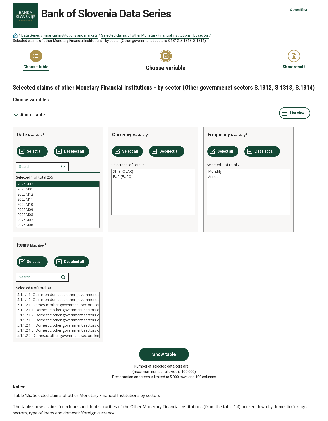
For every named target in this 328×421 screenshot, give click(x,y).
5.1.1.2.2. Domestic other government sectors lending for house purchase (57, 335)
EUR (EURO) (153, 176)
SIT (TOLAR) (153, 171)
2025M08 (57, 214)
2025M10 (57, 204)
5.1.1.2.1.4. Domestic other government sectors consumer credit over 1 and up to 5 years (57, 325)
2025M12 (57, 194)
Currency (121, 135)
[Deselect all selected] (71, 151)
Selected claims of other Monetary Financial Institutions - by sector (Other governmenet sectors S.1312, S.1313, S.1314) (109, 41)
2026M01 (57, 189)
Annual (248, 176)
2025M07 (57, 219)
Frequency (219, 135)
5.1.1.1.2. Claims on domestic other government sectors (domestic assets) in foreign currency (57, 299)
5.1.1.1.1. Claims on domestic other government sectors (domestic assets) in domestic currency (57, 294)
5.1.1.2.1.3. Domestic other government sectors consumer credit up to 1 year (57, 320)
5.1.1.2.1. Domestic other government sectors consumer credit (57, 304)
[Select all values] (32, 151)
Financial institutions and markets (71, 35)
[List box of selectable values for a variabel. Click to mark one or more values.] (58, 204)
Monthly (248, 171)
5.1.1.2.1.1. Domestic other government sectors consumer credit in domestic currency (57, 309)
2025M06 (57, 225)
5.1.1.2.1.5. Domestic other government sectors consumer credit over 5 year (57, 330)
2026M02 (57, 184)
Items (23, 245)
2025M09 (57, 209)
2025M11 (57, 199)
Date (22, 135)
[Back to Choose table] (36, 59)
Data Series (30, 35)
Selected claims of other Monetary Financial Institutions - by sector (154, 35)
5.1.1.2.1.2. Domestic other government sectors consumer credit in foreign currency (57, 315)
